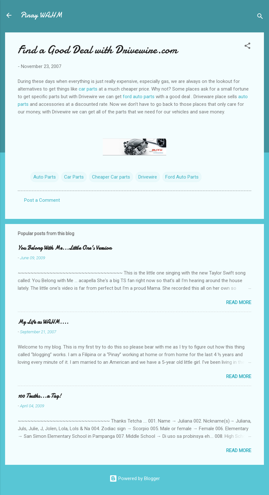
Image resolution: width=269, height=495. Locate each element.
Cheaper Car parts (111, 177)
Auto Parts (44, 177)
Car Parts (74, 177)
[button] (247, 47)
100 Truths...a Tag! (39, 396)
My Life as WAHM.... (43, 322)
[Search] (260, 17)
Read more (238, 302)
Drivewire (147, 177)
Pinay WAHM (41, 15)
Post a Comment (42, 200)
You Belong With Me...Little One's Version (64, 248)
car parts (89, 89)
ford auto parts (139, 96)
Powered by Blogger (134, 478)
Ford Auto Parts (182, 177)
